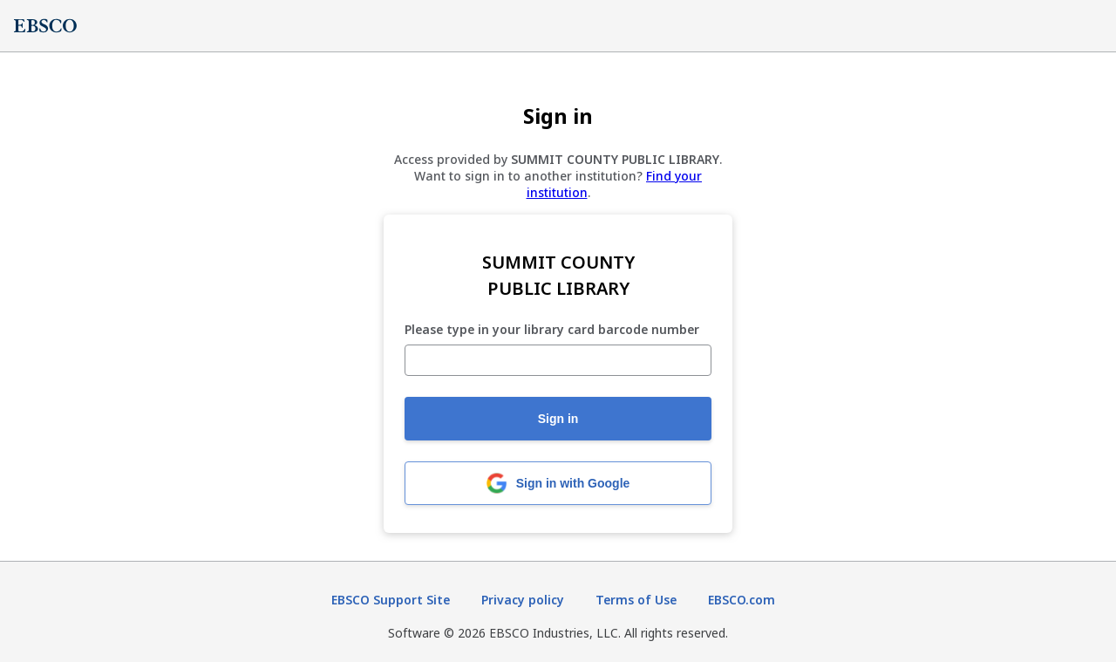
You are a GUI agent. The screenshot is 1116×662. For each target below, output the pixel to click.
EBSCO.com (741, 599)
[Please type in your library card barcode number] (558, 360)
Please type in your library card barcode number (552, 330)
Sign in (558, 419)
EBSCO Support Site (390, 599)
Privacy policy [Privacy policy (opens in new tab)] (522, 599)
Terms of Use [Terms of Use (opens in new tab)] (636, 599)
